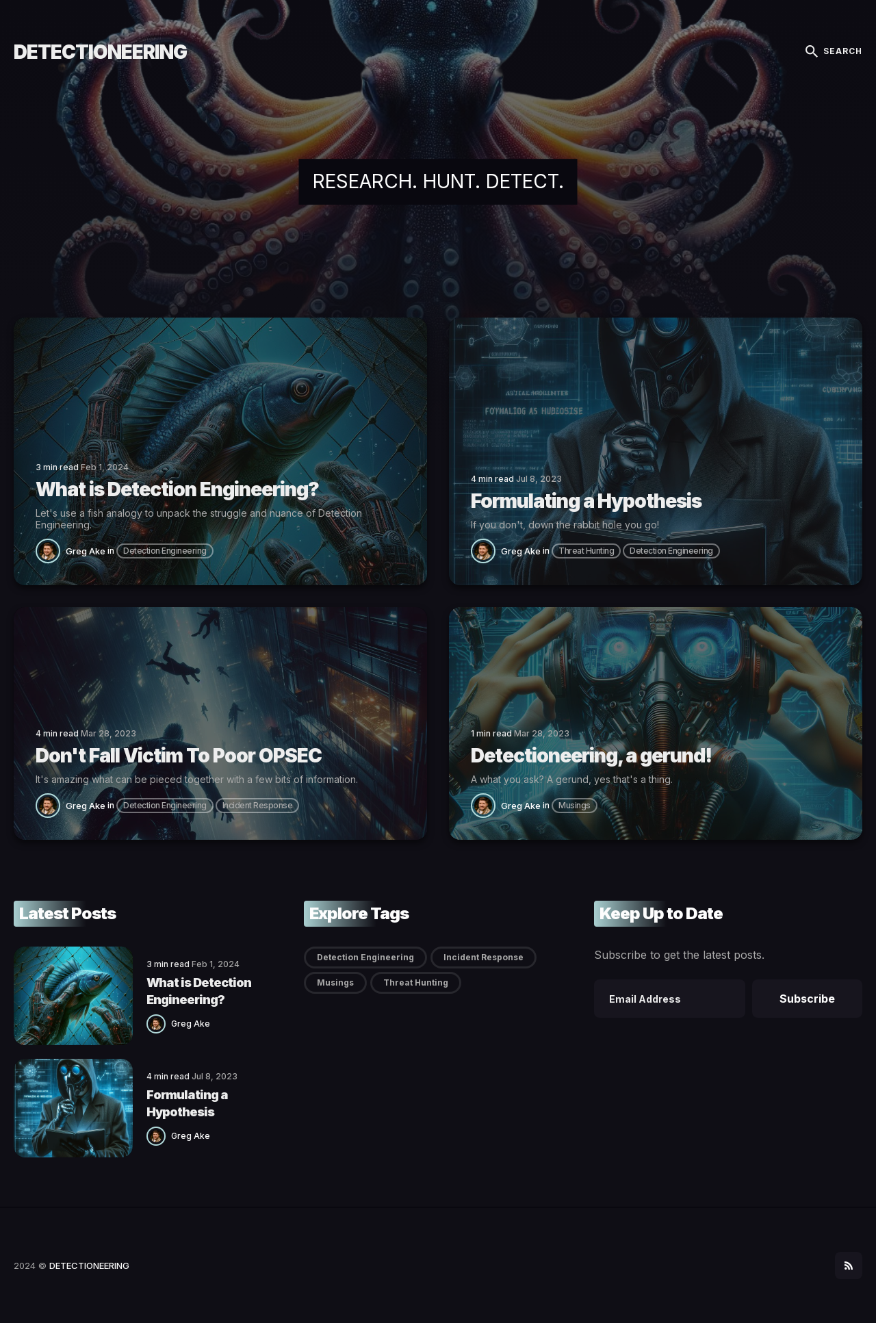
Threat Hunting (586, 550)
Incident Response (257, 805)
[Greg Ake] (51, 550)
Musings (574, 805)
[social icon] (848, 1265)
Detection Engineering (165, 550)
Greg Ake (85, 550)
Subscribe (807, 998)
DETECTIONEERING (100, 52)
